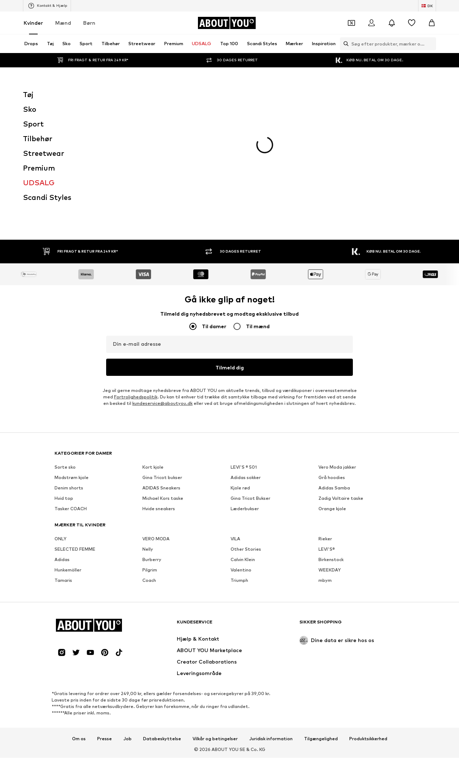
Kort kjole (153, 349)
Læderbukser (245, 391)
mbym (325, 462)
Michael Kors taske (162, 380)
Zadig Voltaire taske (340, 380)
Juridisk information (271, 621)
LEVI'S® (326, 431)
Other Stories (246, 431)
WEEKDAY (329, 452)
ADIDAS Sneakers (161, 370)
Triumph (239, 462)
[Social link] (61, 535)
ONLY (60, 421)
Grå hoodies (331, 360)
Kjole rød (240, 370)
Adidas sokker (246, 360)
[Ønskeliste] (411, 23)
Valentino (241, 452)
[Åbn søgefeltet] (344, 43)
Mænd (63, 23)
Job (127, 621)
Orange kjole (332, 391)
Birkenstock (331, 442)
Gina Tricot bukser (162, 360)
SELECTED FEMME (75, 431)
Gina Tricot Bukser (250, 380)
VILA (235, 421)
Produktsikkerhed (368, 621)
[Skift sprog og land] (427, 5)
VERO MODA (156, 421)
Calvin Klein (243, 442)
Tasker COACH (71, 391)
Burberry (151, 442)
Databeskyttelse (162, 621)
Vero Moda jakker (337, 349)
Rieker (325, 421)
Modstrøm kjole (72, 360)
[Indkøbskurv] (431, 23)
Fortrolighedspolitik (135, 279)
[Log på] (371, 23)
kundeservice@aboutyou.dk (162, 285)
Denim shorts (69, 370)
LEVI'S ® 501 (244, 349)
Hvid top (64, 380)
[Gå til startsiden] (226, 23)
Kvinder (33, 23)
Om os (79, 621)
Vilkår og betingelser (215, 621)
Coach (149, 462)
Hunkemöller (68, 452)
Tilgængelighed (321, 621)
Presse (104, 621)
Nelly (147, 431)
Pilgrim (149, 452)
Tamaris (63, 462)
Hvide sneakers (158, 391)
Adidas (62, 442)
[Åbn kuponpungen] (351, 23)
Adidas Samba (334, 370)
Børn (89, 23)
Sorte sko (65, 349)
